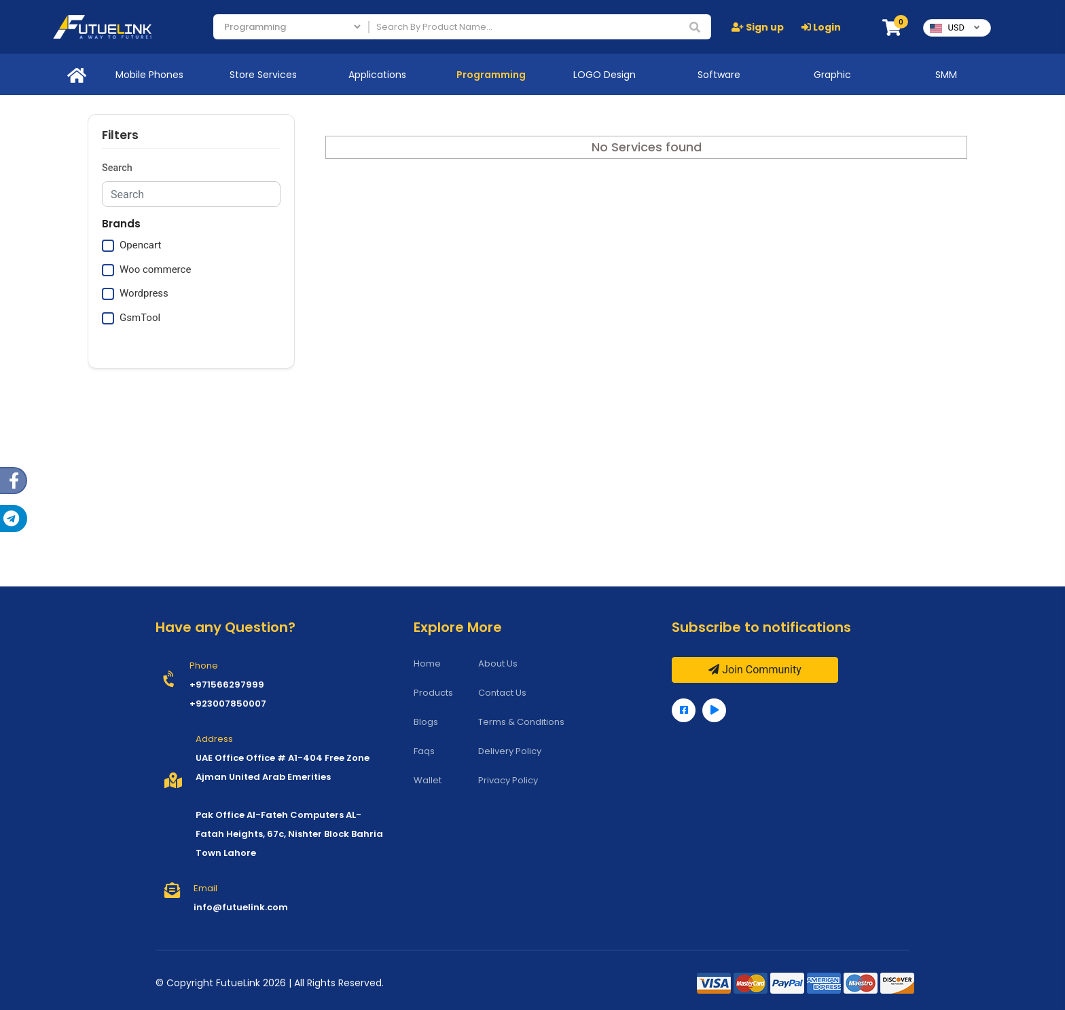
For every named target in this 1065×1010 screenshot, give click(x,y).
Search (117, 168)
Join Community (754, 669)
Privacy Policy (508, 780)
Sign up (758, 27)
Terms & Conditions (521, 721)
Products (433, 692)
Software (719, 74)
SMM (946, 74)
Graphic (832, 74)
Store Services (263, 74)
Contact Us (502, 692)
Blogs (426, 721)
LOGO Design (604, 74)
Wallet (427, 780)
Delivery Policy (509, 751)
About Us (498, 663)
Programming (491, 74)
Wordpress (144, 293)
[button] (891, 28)
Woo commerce (155, 269)
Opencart (140, 245)
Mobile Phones (149, 74)
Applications (377, 74)
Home (427, 663)
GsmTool (140, 318)
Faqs (424, 751)
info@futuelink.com (241, 907)
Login (821, 27)
